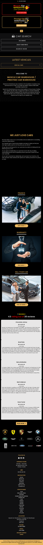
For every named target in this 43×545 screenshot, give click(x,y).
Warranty (21, 233)
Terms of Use (14, 541)
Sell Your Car (21, 272)
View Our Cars (21, 12)
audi (21, 499)
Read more (21, 423)
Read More (21, 265)
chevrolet (21, 505)
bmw (21, 511)
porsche (21, 508)
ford (21, 491)
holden (21, 502)
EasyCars (22, 543)
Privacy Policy (6, 541)
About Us (21, 479)
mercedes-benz (21, 493)
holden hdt (21, 497)
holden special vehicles (21, 496)
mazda (21, 503)
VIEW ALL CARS (18, 65)
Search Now (21, 49)
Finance (21, 193)
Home (21, 477)
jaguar (21, 510)
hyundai (21, 494)
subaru (21, 500)
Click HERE (21, 530)
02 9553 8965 (21, 1)
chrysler (21, 513)
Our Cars (21, 480)
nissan (21, 507)
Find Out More (21, 304)
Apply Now (21, 226)
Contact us (21, 486)
